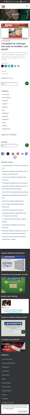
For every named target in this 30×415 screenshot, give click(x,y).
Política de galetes (10, 408)
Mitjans (4, 122)
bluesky (12, 1)
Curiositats (4, 103)
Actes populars (5, 41)
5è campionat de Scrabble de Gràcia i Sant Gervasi (15, 183)
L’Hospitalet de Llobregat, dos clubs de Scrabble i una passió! (14, 46)
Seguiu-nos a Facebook (8, 134)
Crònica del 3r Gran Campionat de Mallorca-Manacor (15, 192)
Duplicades (5, 107)
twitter (6, 2)
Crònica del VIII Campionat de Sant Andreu (12, 210)
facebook (4, 2)
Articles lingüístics (6, 97)
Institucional (5, 116)
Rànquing (4, 125)
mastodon (17, 1)
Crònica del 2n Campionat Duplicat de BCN (13, 201)
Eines (3, 110)
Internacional (5, 119)
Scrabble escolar (6, 129)
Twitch (24, 1)
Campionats (5, 100)
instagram (9, 2)
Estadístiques (5, 113)
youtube (21, 2)
